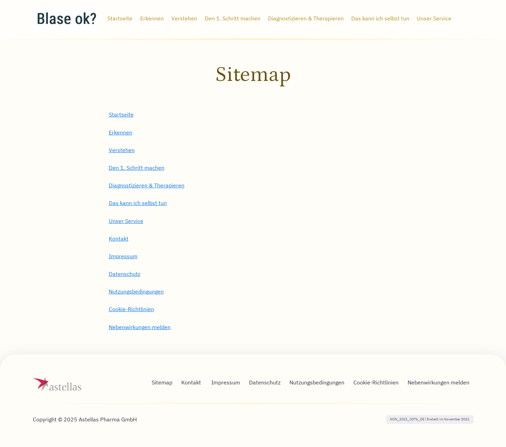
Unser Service (126, 220)
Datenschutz (124, 273)
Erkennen (120, 132)
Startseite (121, 114)
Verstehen (122, 150)
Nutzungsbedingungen (136, 291)
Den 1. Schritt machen (136, 167)
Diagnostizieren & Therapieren (146, 185)
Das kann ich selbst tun (138, 202)
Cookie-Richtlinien (131, 309)
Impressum (123, 256)
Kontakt (118, 238)
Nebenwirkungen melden (140, 327)
